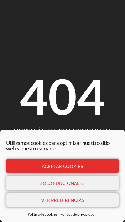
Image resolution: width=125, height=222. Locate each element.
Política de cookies (42, 214)
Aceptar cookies (62, 166)
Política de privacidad (77, 214)
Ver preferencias (62, 200)
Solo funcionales (62, 183)
